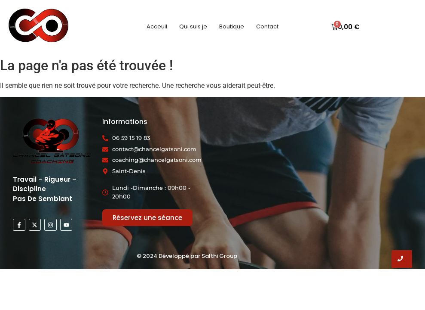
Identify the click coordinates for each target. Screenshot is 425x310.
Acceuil (157, 26)
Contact (267, 26)
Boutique (231, 26)
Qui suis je (193, 26)
